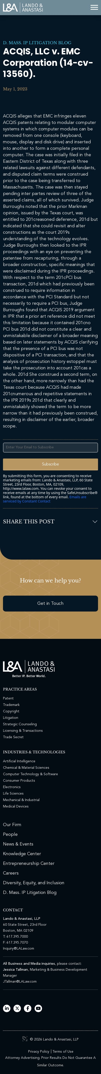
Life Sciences (13, 793)
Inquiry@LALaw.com (18, 948)
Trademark (11, 705)
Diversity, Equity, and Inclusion (33, 883)
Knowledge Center (22, 854)
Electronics (12, 787)
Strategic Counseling (20, 724)
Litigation (10, 718)
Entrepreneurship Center (28, 863)
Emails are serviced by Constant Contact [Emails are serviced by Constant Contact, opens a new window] (44, 499)
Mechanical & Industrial (21, 800)
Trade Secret (13, 737)
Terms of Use (62, 1051)
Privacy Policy (38, 1051)
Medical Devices (16, 806)
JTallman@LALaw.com (20, 981)
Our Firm (12, 825)
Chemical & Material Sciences (26, 767)
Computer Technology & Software (30, 774)
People (10, 834)
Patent (8, 698)
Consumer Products (19, 780)
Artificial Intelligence (19, 761)
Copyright (11, 711)
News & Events (18, 844)
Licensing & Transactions (23, 730)
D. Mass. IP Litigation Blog (37, 42)
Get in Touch (50, 603)
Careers (11, 873)
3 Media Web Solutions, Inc (24, 1038)
